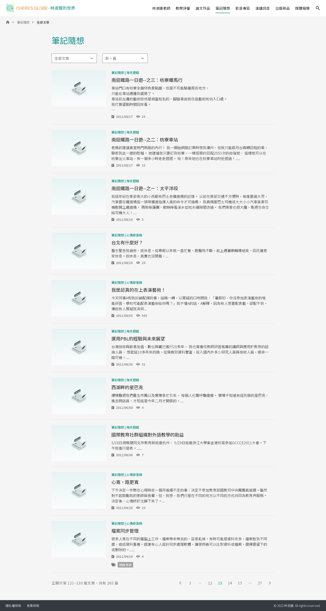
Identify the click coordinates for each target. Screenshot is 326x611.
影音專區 (242, 8)
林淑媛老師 (161, 8)
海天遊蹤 (132, 72)
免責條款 (33, 605)
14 (230, 583)
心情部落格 (134, 235)
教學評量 (183, 8)
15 (240, 583)
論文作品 (203, 8)
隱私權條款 (13, 605)
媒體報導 (302, 8)
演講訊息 (262, 8)
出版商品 (282, 8)
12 (210, 583)
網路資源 (125, 565)
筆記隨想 (223, 8)
